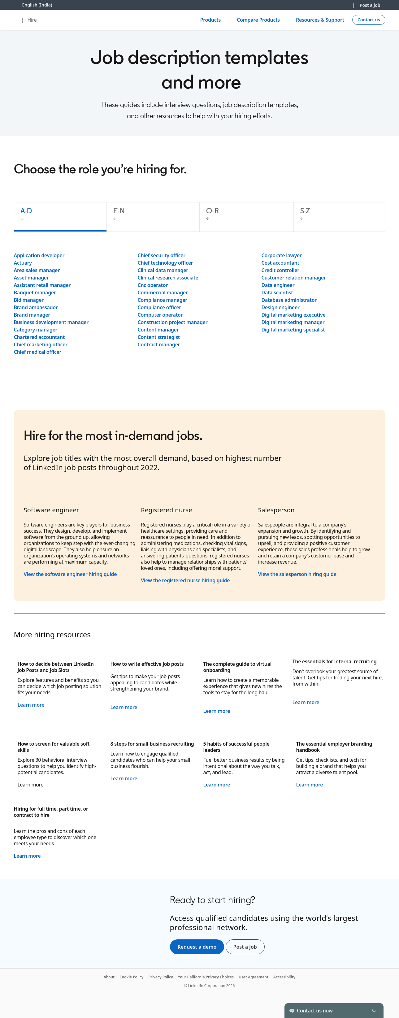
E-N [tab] (119, 210)
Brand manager (32, 314)
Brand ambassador (36, 307)
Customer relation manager (294, 277)
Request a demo (197, 946)
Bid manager (29, 300)
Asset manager (31, 277)
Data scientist (277, 292)
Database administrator (289, 300)
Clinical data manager (163, 270)
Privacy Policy (160, 977)
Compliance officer (159, 307)
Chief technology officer (165, 262)
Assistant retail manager (42, 285)
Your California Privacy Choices (206, 977)
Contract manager (159, 344)
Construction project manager (173, 322)
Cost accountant (280, 262)
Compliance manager (162, 300)
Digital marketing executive (294, 314)
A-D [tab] (26, 210)
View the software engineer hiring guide (71, 574)
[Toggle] (374, 1011)
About (109, 977)
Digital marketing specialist (293, 329)
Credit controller (280, 270)
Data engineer (278, 285)
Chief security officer (161, 255)
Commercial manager (163, 292)
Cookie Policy (131, 977)
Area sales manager (37, 270)
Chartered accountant (39, 337)
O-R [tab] (212, 210)
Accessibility (284, 977)
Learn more (31, 704)
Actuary (23, 262)
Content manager (158, 329)
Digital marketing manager (293, 322)
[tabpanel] (199, 304)
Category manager (36, 329)
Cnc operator (153, 285)
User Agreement (253, 977)
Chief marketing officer (41, 344)
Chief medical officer (38, 352)
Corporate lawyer (282, 255)
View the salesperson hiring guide (297, 574)
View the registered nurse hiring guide (185, 580)
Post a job (370, 5)
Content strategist (159, 337)
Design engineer (281, 307)
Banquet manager (35, 292)
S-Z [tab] (305, 210)
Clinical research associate (168, 277)
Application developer (39, 255)
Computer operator (160, 314)
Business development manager (51, 322)
